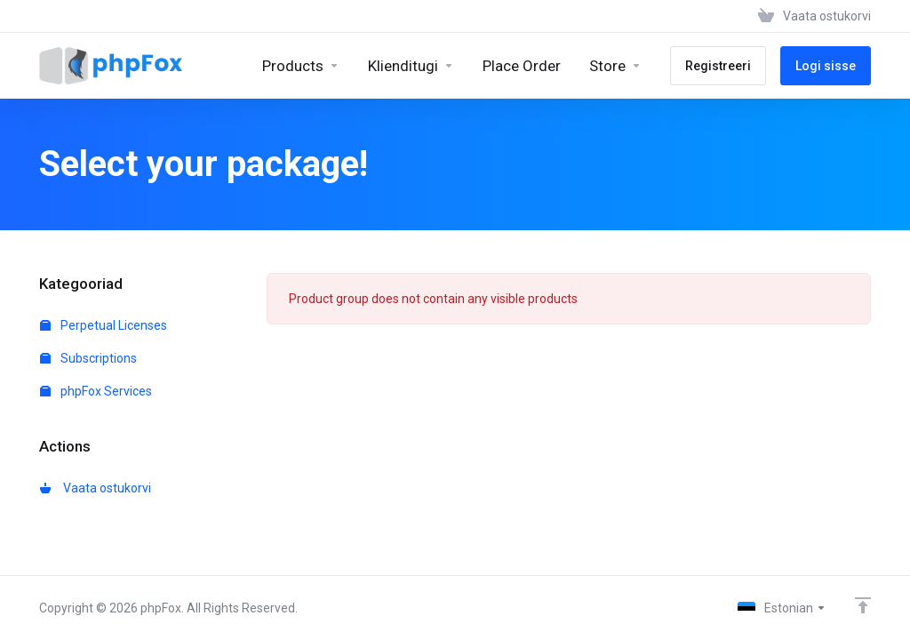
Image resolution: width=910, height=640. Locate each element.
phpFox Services (96, 391)
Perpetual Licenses (103, 325)
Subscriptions (88, 358)
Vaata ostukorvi (95, 488)
